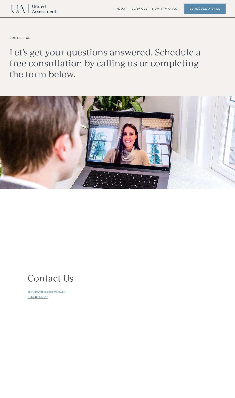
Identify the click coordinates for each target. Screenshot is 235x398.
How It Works (164, 8)
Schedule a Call (205, 8)
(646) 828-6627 (38, 297)
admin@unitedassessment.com (47, 292)
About (121, 8)
